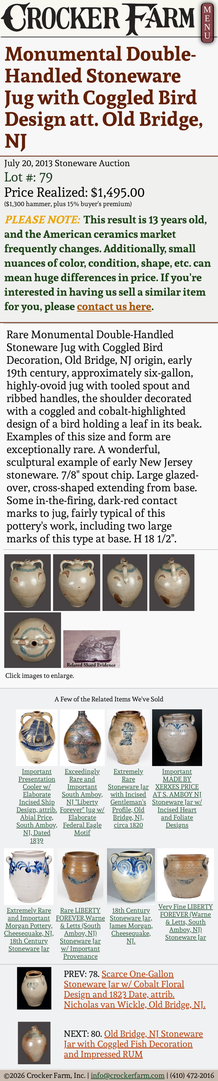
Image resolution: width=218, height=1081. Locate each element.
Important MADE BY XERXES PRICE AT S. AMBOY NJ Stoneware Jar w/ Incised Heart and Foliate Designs (177, 798)
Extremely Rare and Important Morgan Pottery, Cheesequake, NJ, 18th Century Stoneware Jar (29, 929)
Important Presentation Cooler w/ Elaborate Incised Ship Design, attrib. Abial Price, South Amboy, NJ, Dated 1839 (36, 805)
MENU (207, 23)
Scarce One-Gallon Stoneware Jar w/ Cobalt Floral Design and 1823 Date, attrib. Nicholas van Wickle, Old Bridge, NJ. (135, 989)
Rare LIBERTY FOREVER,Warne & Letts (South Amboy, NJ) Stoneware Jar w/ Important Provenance (80, 933)
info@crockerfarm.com (128, 1075)
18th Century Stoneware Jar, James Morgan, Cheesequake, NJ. (131, 925)
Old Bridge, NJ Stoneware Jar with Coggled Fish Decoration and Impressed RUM (133, 1044)
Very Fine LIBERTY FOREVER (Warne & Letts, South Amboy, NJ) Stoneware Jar (185, 922)
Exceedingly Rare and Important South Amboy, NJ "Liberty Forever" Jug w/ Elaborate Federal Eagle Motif (82, 801)
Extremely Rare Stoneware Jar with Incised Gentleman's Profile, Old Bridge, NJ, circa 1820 (128, 798)
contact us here (114, 306)
